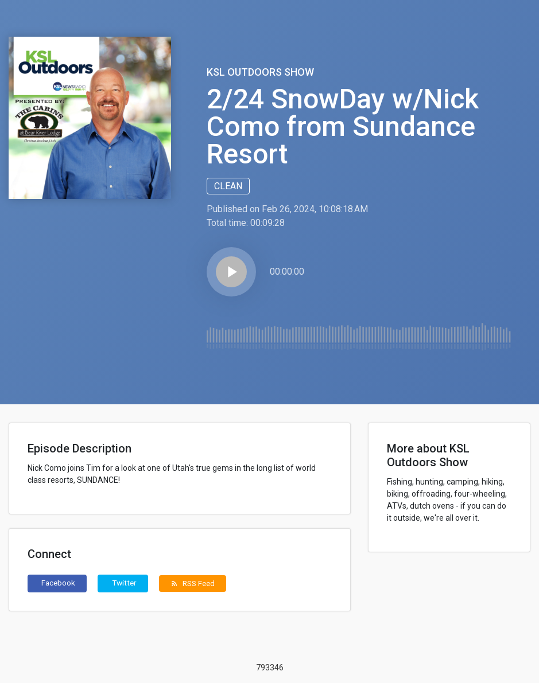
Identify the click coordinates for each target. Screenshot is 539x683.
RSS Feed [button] (192, 583)
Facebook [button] (58, 582)
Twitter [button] (124, 582)
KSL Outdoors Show (260, 72)
